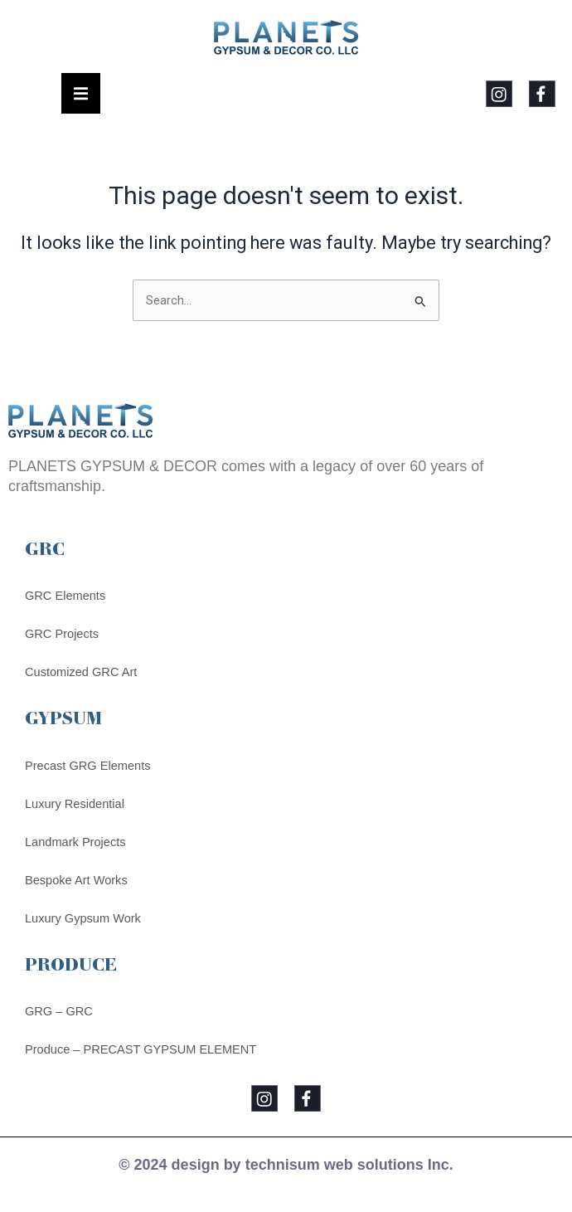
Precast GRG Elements (88, 765)
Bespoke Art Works (76, 880)
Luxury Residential (74, 803)
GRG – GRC (59, 1011)
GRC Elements (65, 595)
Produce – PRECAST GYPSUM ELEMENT (140, 1049)
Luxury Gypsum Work (83, 918)
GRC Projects (62, 633)
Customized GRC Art (81, 672)
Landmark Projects (75, 842)
